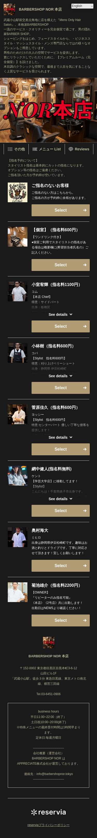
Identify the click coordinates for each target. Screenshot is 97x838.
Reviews (79, 149)
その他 (16, 149)
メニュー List (47, 149)
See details (58, 314)
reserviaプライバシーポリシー (48, 825)
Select (61, 210)
